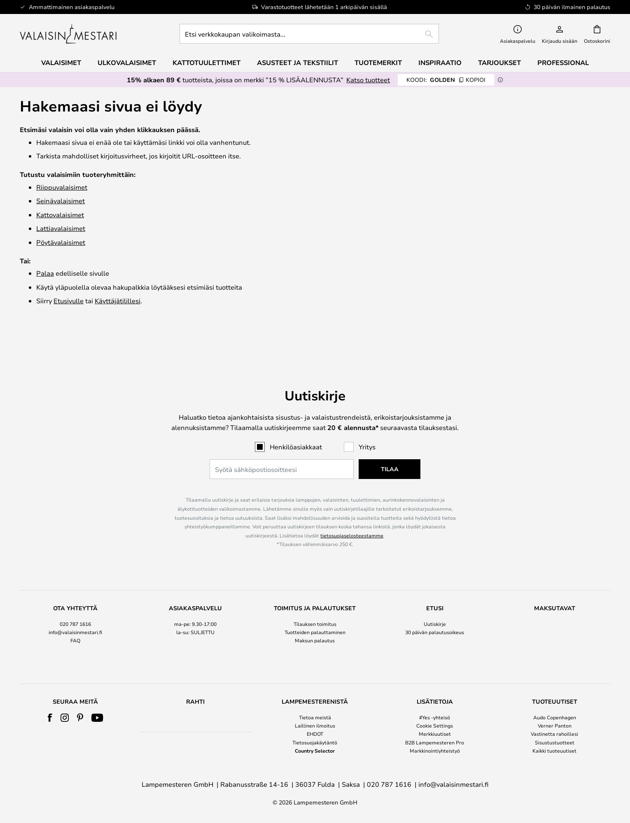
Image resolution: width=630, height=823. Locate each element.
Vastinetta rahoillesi (554, 733)
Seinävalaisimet (60, 200)
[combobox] (309, 33)
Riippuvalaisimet (61, 187)
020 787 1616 (75, 596)
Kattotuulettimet (206, 62)
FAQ (75, 613)
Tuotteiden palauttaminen (315, 605)
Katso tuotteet (368, 79)
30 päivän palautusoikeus (434, 605)
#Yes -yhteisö (434, 717)
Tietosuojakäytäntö (314, 742)
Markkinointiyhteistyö (435, 750)
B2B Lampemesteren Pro (434, 742)
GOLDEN (445, 80)
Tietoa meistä (315, 717)
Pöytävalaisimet (60, 242)
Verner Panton (555, 725)
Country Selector (315, 750)
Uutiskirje (435, 596)
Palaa (45, 273)
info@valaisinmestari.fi (75, 605)
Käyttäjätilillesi (117, 300)
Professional (563, 62)
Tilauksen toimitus (315, 596)
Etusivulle (69, 300)
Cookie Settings (434, 725)
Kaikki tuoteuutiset (554, 750)
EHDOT (315, 733)
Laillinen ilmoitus (315, 725)
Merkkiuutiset (435, 733)
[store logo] (69, 34)
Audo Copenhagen (554, 717)
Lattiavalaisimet (60, 228)
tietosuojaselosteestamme (351, 508)
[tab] (75, 611)
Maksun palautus (315, 613)
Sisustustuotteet (554, 742)
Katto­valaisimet (60, 214)
